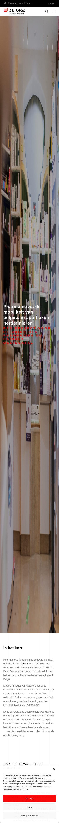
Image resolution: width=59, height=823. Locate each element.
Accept (29, 798)
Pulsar (25, 663)
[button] (54, 769)
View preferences (29, 815)
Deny (29, 807)
